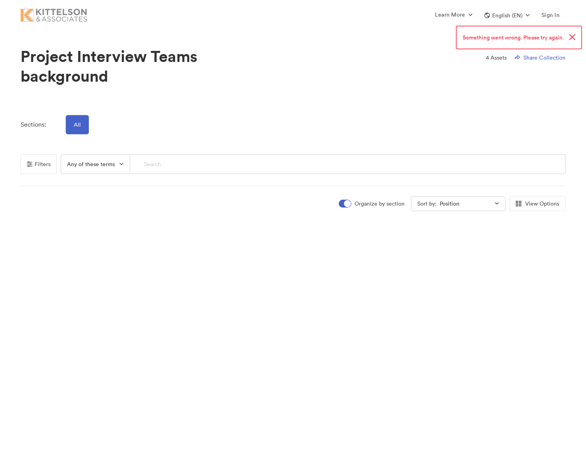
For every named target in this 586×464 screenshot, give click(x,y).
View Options (537, 203)
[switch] (372, 203)
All (77, 124)
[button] (507, 15)
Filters (38, 164)
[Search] (347, 164)
